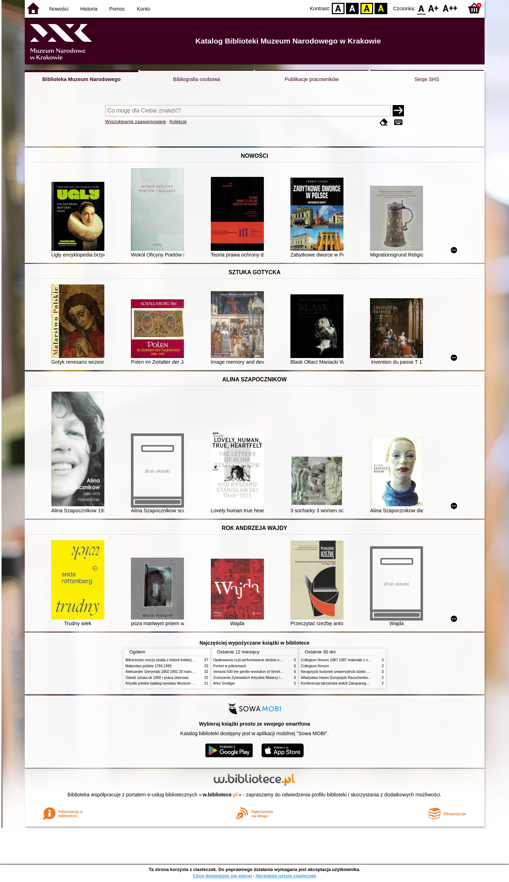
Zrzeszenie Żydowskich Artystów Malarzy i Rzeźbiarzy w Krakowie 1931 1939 (274, 678)
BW (352, 8)
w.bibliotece (220, 794)
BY (381, 8)
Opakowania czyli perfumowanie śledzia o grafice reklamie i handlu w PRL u (273, 660)
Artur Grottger (224, 683)
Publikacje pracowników (312, 79)
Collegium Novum (315, 666)
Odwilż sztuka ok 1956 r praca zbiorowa (157, 678)
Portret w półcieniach (230, 666)
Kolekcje (177, 121)
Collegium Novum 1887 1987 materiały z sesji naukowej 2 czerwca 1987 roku (362, 660)
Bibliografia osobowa (196, 79)
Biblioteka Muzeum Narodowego (81, 79)
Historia (89, 9)
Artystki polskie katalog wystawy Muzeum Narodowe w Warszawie (178, 683)
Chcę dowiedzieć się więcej (222, 875)
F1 (433, 8)
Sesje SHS (427, 79)
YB (366, 8)
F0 (421, 8)
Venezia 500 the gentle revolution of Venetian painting (255, 672)
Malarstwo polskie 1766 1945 (149, 666)
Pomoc (117, 9)
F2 (450, 8)
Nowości (58, 9)
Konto (143, 9)
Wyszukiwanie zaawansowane (135, 121)
